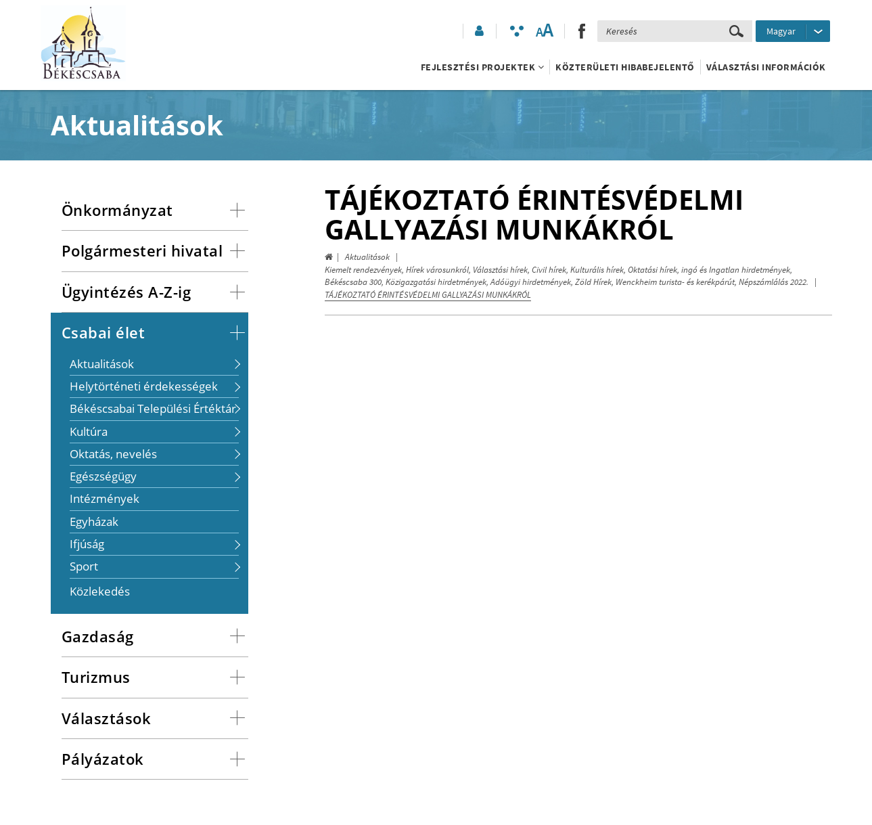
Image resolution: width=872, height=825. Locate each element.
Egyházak (94, 521)
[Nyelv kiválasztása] (793, 31)
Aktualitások (367, 257)
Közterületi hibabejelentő (625, 67)
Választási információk (766, 67)
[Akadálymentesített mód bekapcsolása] (517, 31)
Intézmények (104, 498)
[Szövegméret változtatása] (544, 31)
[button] (478, 31)
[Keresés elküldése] (736, 31)
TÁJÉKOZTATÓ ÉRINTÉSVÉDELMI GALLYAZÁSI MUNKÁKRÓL (428, 294)
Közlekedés (100, 591)
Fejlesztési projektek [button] (483, 67)
